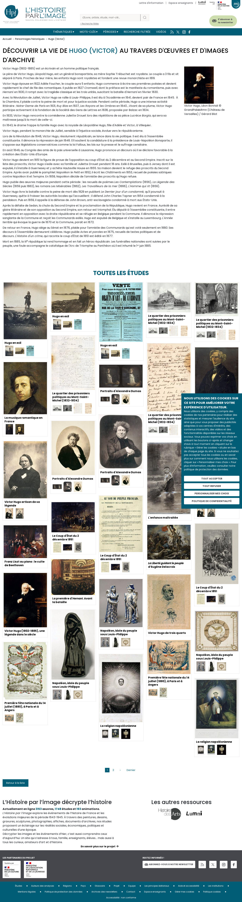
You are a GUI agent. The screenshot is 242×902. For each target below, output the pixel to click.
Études (18, 885)
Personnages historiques (30, 39)
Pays (83, 885)
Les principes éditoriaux (156, 885)
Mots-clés (88, 32)
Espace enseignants (181, 3)
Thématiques (62, 32)
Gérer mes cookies (184, 891)
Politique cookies (212, 891)
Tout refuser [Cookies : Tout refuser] (212, 486)
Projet (116, 885)
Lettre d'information (151, 3)
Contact (130, 891)
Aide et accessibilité (188, 885)
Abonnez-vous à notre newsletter (169, 864)
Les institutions (215, 885)
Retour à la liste (15, 783)
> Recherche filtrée (89, 23)
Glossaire (100, 885)
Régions (67, 885)
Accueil (7, 39)
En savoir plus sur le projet (98, 846)
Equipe (131, 885)
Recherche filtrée (137, 32)
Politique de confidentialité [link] (212, 501)
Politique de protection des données (63, 891)
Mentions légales (27, 891)
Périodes (109, 32)
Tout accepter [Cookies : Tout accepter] (211, 478)
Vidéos (161, 32)
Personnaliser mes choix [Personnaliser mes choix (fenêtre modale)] (212, 493)
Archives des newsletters (104, 891)
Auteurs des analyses (42, 885)
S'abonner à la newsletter (222, 20)
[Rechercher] (110, 17)
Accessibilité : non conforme (121, 897)
